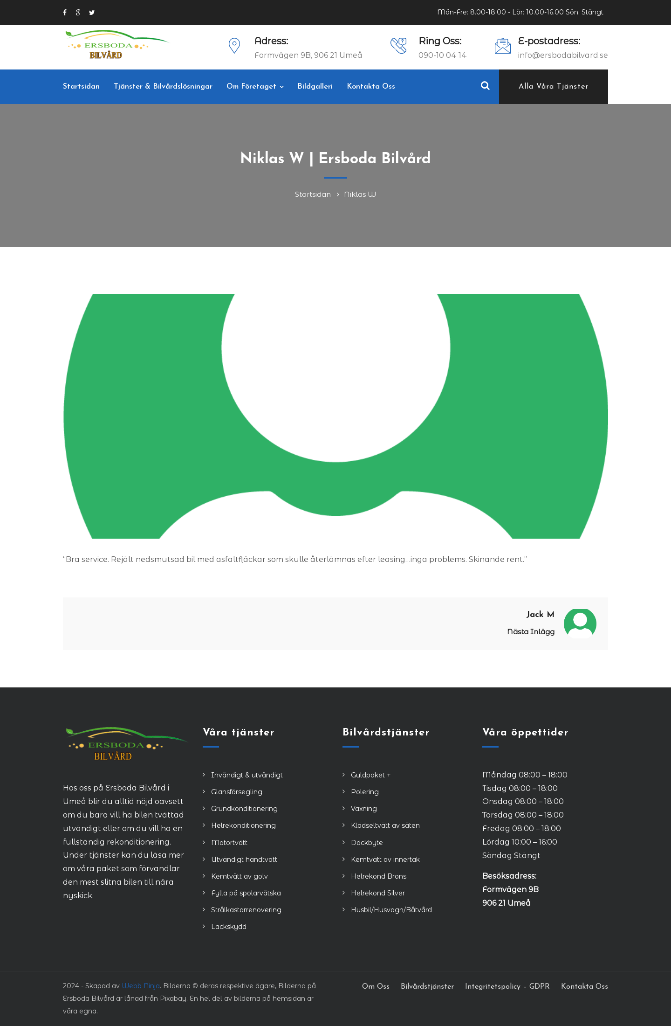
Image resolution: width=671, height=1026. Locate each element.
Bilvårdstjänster (427, 987)
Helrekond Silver (378, 893)
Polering (365, 792)
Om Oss (376, 987)
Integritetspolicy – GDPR (507, 987)
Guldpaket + (371, 775)
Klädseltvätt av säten (385, 825)
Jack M (540, 614)
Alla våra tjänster (554, 86)
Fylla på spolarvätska (246, 893)
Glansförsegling (236, 792)
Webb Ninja (141, 986)
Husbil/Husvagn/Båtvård (391, 910)
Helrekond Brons (378, 876)
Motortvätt (229, 843)
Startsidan (81, 86)
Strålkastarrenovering (246, 910)
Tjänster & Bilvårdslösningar (163, 86)
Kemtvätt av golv (239, 876)
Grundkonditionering (244, 808)
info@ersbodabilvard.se (563, 55)
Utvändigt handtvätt (244, 859)
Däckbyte (367, 843)
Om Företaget (251, 86)
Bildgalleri (315, 86)
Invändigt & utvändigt (247, 775)
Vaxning (364, 808)
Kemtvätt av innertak (385, 859)
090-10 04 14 (442, 55)
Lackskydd (228, 926)
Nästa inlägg (531, 631)
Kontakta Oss (371, 86)
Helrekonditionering (243, 825)
